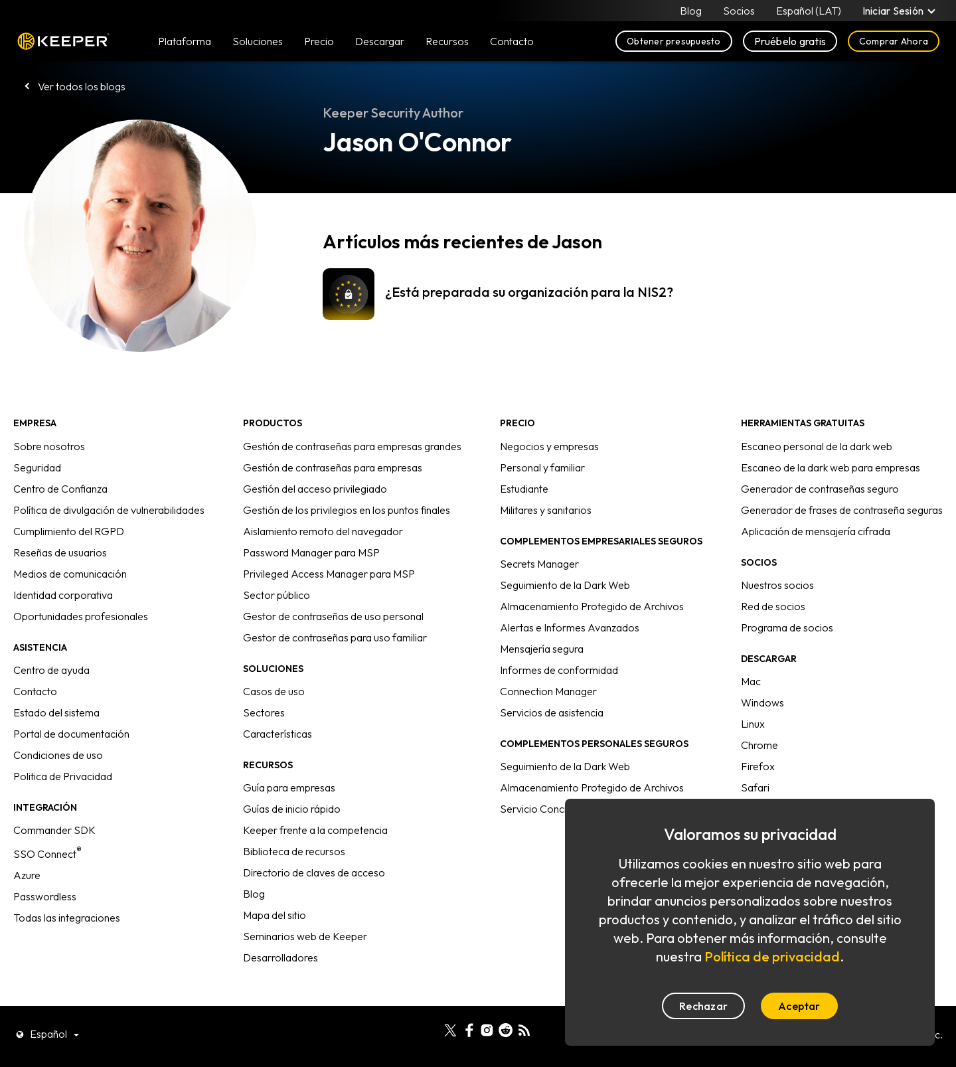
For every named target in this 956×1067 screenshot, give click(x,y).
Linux (753, 723)
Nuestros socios (777, 585)
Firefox (758, 766)
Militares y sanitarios (546, 510)
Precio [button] (319, 41)
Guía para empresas (289, 787)
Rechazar (703, 1006)
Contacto (35, 691)
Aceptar (799, 1006)
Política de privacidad (772, 956)
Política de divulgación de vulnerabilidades (108, 510)
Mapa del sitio (274, 915)
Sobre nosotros (49, 446)
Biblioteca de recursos (294, 851)
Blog (691, 10)
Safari (755, 787)
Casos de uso (274, 691)
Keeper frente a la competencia (315, 830)
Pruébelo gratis (790, 41)
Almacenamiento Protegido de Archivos (592, 606)
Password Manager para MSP (311, 552)
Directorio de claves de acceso (314, 872)
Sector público (276, 595)
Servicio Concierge (544, 808)
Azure (26, 875)
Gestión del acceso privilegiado (315, 488)
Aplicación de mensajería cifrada (815, 531)
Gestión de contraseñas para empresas (332, 467)
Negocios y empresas (549, 446)
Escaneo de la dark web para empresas (830, 467)
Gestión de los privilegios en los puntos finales (346, 510)
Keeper (63, 41)
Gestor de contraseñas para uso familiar (335, 637)
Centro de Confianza (60, 488)
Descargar (379, 41)
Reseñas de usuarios (60, 552)
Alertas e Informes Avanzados (569, 627)
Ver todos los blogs (81, 86)
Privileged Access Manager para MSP (329, 573)
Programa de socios (787, 627)
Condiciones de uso (58, 755)
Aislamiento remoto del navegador (323, 531)
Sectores (264, 712)
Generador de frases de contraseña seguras (842, 510)
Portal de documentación (71, 733)
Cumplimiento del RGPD (68, 531)
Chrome (759, 745)
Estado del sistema (56, 712)
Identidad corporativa (63, 595)
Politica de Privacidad (62, 776)
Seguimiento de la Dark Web (565, 585)
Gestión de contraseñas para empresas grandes (352, 446)
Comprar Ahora (893, 41)
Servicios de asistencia (551, 712)
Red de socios (773, 606)
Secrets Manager (539, 563)
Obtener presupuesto (673, 41)
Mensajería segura (542, 648)
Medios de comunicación (70, 573)
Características (277, 733)
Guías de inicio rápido (292, 808)
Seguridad (37, 467)
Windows (762, 702)
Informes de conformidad (559, 670)
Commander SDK (54, 830)
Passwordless (44, 896)
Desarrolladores (280, 957)
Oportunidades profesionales (80, 616)
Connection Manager (548, 691)
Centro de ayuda (51, 670)
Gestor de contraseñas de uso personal (333, 616)
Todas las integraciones (66, 917)
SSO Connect (47, 854)
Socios (739, 10)
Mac (751, 681)
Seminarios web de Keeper (305, 936)
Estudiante (524, 488)
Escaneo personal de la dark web (816, 446)
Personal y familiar (542, 467)
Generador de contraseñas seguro (820, 488)
